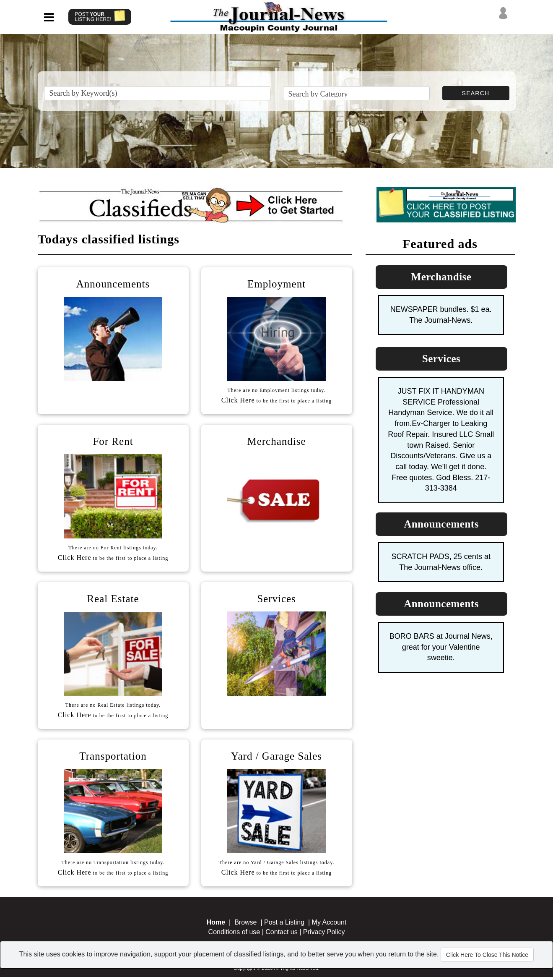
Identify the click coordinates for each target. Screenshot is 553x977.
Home (216, 922)
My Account (329, 922)
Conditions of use (234, 931)
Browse (245, 922)
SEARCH (476, 93)
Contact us (281, 931)
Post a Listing (284, 922)
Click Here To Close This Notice (487, 954)
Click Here (238, 400)
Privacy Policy (324, 931)
